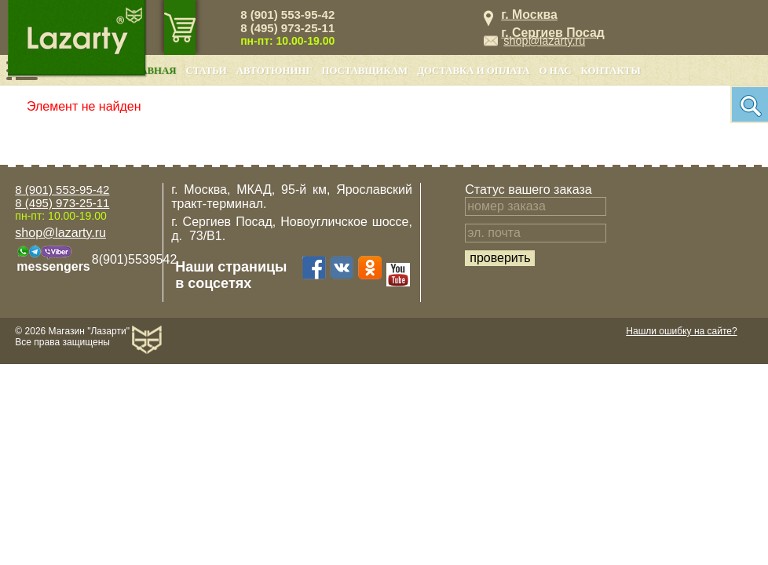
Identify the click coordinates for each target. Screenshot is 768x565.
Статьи (205, 70)
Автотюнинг (274, 70)
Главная (151, 70)
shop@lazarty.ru (544, 41)
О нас (555, 70)
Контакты (611, 70)
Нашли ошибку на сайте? (681, 331)
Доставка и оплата (473, 70)
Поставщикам (365, 70)
